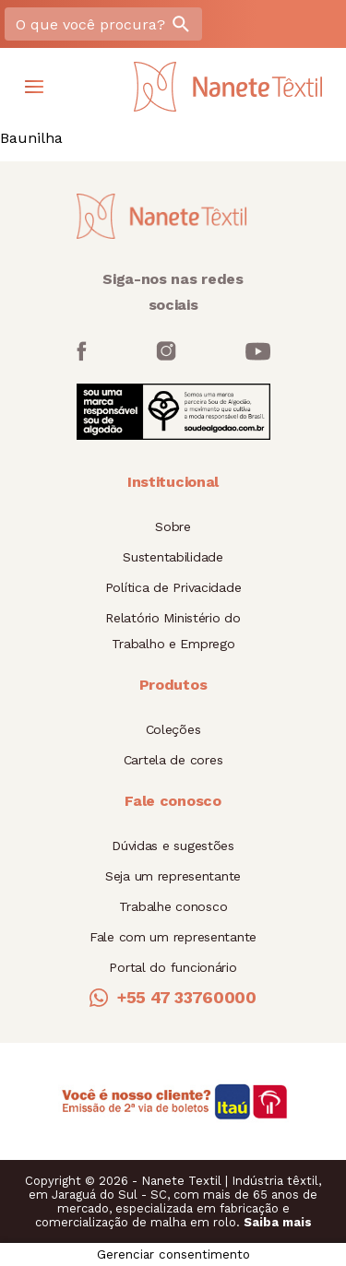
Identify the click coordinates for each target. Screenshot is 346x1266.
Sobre (173, 526)
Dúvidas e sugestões (173, 845)
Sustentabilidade (173, 557)
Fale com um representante (173, 936)
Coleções (173, 729)
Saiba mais (278, 1222)
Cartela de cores (173, 759)
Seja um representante (173, 876)
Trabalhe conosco (173, 906)
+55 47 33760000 (173, 997)
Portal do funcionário (172, 967)
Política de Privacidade (173, 587)
